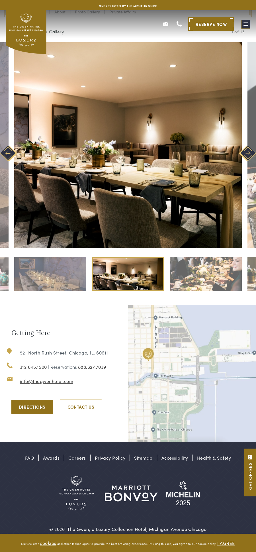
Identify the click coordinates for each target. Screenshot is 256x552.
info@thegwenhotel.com (46, 381)
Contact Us (81, 407)
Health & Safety (214, 458)
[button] (50, 274)
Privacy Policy (110, 458)
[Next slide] (247, 153)
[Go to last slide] (8, 153)
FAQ (29, 458)
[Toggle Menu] (245, 24)
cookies (48, 543)
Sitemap (143, 458)
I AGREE (226, 543)
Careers (77, 458)
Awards (51, 458)
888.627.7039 (92, 367)
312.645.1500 (33, 367)
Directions (32, 407)
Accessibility (174, 458)
